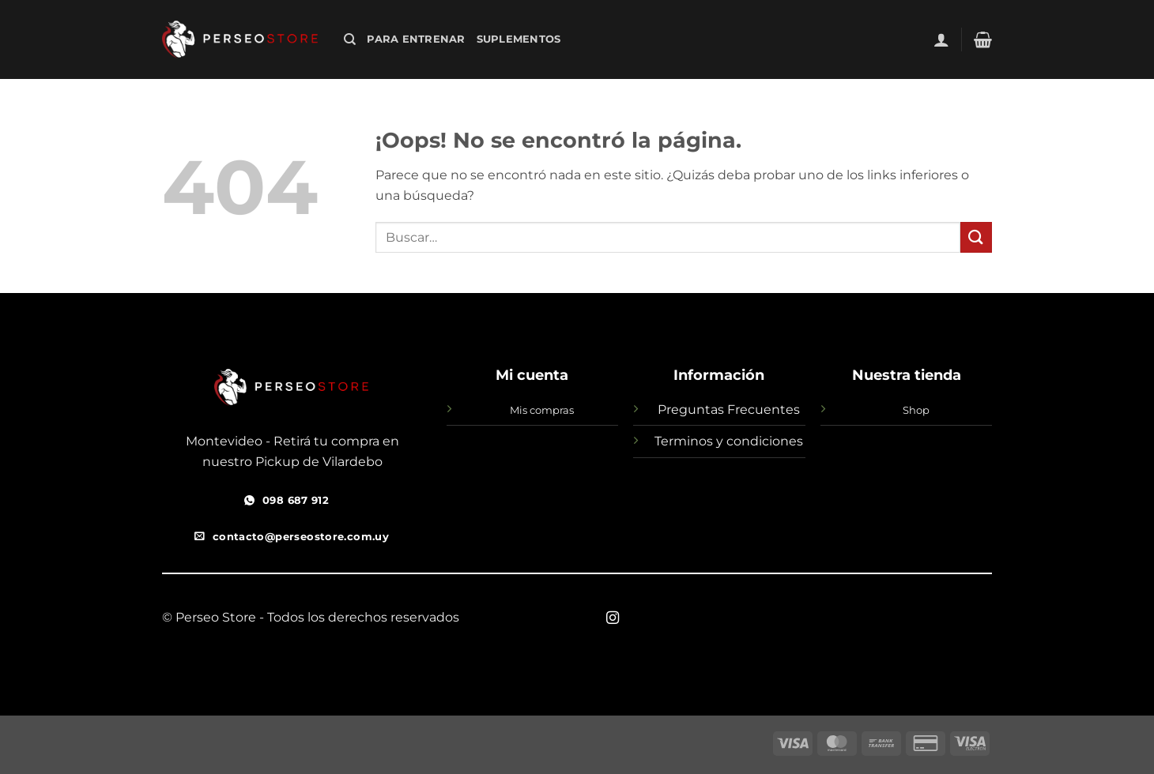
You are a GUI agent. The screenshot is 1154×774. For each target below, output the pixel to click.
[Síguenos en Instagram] (612, 618)
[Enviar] (976, 237)
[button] (941, 39)
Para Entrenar (416, 39)
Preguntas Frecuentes (729, 409)
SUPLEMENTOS (519, 39)
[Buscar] (350, 39)
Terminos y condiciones (728, 441)
